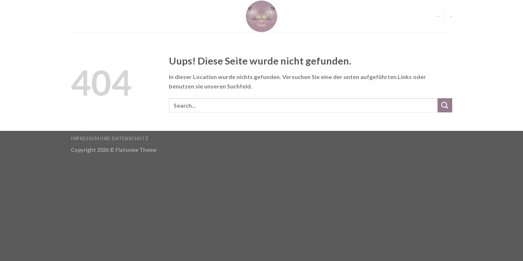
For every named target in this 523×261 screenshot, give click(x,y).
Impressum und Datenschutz (110, 138)
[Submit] (445, 105)
